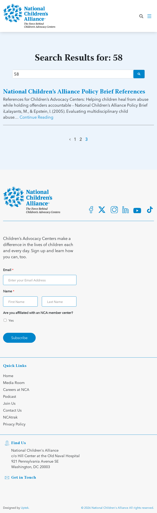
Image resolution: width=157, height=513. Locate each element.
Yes (11, 320)
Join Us (9, 403)
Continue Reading (36, 117)
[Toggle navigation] (149, 16)
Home (8, 375)
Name (8, 291)
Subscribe (19, 337)
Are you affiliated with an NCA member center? (38, 313)
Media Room (14, 382)
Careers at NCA (16, 389)
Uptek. (25, 507)
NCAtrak (10, 417)
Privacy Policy (14, 424)
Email (8, 270)
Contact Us (12, 410)
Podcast (9, 396)
